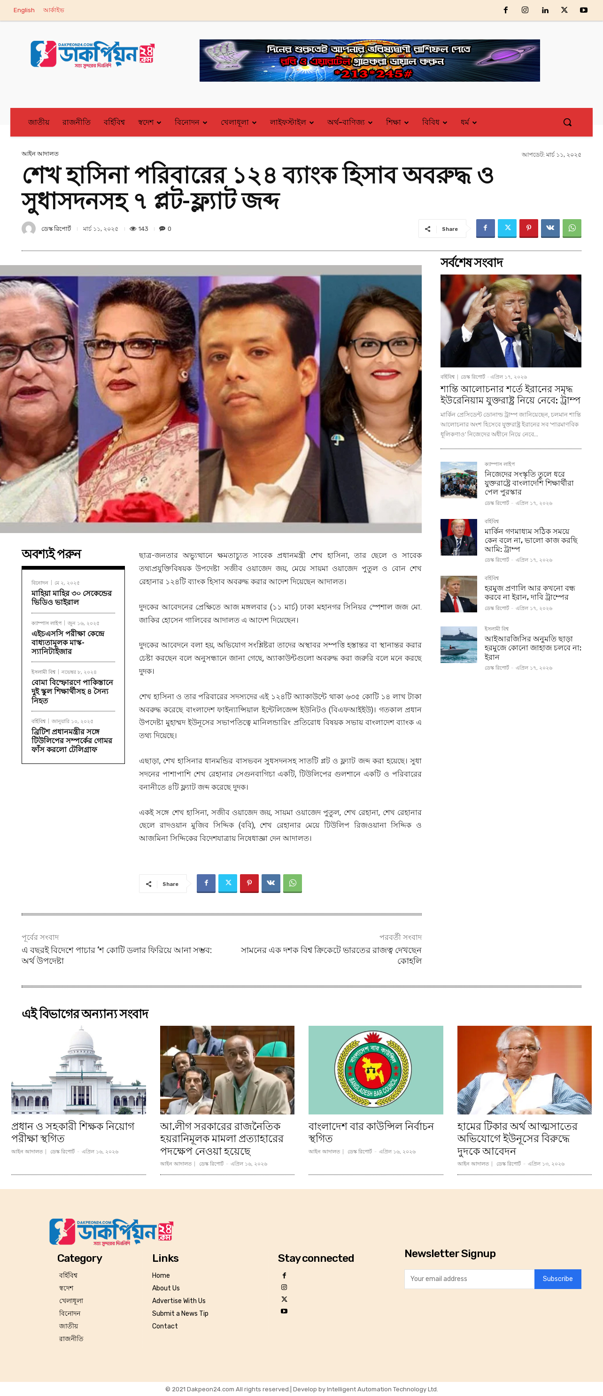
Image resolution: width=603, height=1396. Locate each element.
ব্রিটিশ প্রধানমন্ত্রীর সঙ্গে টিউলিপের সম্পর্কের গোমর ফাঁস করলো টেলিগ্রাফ (71, 740)
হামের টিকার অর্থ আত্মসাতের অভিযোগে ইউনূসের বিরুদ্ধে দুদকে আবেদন (517, 1139)
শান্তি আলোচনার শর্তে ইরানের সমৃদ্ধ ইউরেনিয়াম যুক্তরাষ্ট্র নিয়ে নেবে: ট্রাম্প (510, 394)
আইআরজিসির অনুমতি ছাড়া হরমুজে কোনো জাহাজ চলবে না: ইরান (533, 647)
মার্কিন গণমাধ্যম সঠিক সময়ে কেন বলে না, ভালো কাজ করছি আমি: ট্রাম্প (531, 540)
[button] (567, 122)
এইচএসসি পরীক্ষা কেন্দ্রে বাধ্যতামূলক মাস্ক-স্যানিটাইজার (67, 642)
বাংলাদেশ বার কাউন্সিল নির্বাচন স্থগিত (371, 1132)
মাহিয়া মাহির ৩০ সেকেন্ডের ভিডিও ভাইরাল (71, 598)
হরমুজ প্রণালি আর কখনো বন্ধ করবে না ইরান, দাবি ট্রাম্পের (530, 593)
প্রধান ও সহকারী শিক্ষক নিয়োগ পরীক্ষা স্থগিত (72, 1132)
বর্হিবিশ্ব (38, 721)
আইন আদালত (40, 154)
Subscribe (558, 1279)
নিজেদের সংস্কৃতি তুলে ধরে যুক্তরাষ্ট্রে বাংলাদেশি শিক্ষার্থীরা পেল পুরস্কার (529, 483)
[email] (469, 1279)
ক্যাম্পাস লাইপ (46, 623)
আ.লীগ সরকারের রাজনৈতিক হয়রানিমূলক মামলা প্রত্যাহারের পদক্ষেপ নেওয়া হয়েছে (222, 1139)
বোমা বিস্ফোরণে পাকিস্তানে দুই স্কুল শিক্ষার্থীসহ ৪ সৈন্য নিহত (72, 691)
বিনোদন (39, 582)
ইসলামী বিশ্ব (43, 671)
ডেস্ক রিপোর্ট (56, 229)
